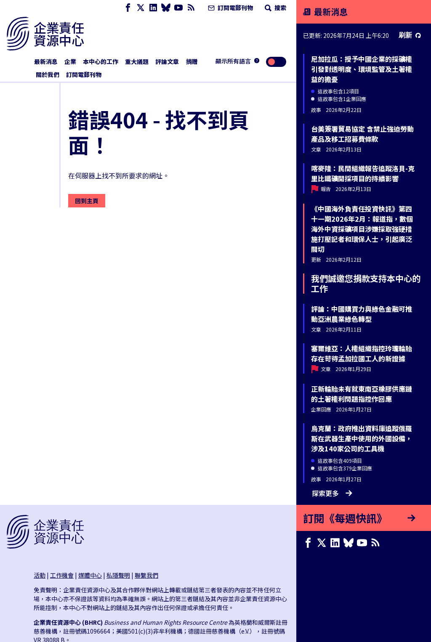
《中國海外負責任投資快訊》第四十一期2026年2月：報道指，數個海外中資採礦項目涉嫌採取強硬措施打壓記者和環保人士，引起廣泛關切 (362, 229)
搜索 (274, 7)
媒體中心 (90, 575)
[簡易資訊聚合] (191, 7)
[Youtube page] (178, 7)
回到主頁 (86, 200)
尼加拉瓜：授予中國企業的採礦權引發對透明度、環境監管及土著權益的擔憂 (361, 69)
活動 (39, 575)
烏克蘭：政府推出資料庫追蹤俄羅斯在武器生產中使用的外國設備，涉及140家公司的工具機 (361, 438)
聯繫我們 (146, 575)
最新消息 (46, 61)
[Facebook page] (128, 7)
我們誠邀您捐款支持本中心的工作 (365, 283)
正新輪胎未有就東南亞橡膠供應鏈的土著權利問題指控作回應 (361, 394)
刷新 (410, 35)
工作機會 (62, 575)
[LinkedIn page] (153, 7)
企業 (70, 61)
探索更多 (332, 493)
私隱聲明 (118, 575)
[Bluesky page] (166, 7)
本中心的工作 (100, 61)
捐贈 (191, 61)
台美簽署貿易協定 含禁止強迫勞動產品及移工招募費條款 (362, 134)
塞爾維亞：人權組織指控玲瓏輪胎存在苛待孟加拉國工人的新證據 (361, 353)
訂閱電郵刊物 (229, 7)
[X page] (141, 7)
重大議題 (137, 61)
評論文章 (167, 61)
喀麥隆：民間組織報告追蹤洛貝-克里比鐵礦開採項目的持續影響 (363, 173)
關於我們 (47, 74)
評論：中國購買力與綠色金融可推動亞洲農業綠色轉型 (361, 314)
